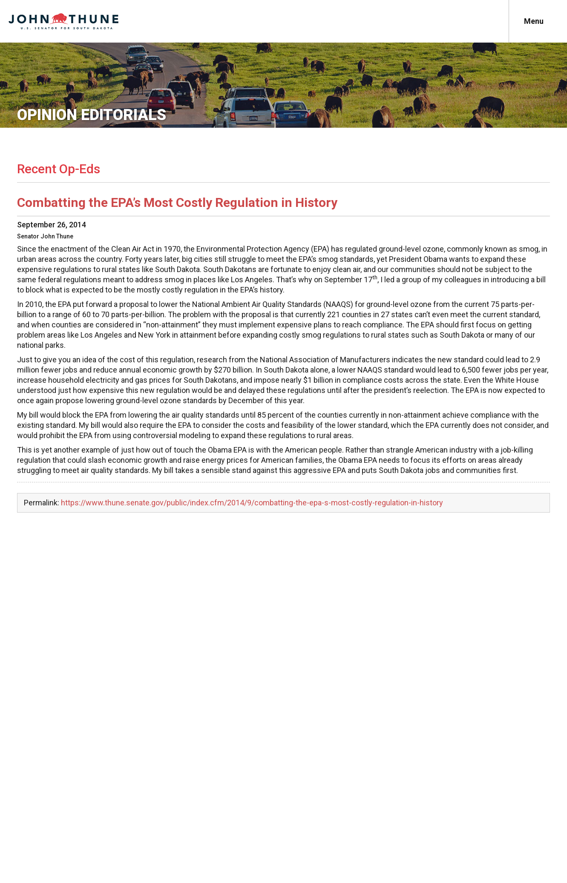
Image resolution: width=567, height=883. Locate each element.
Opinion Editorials (91, 115)
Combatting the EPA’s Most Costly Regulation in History (177, 202)
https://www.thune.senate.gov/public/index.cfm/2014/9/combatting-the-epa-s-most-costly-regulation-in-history (252, 502)
